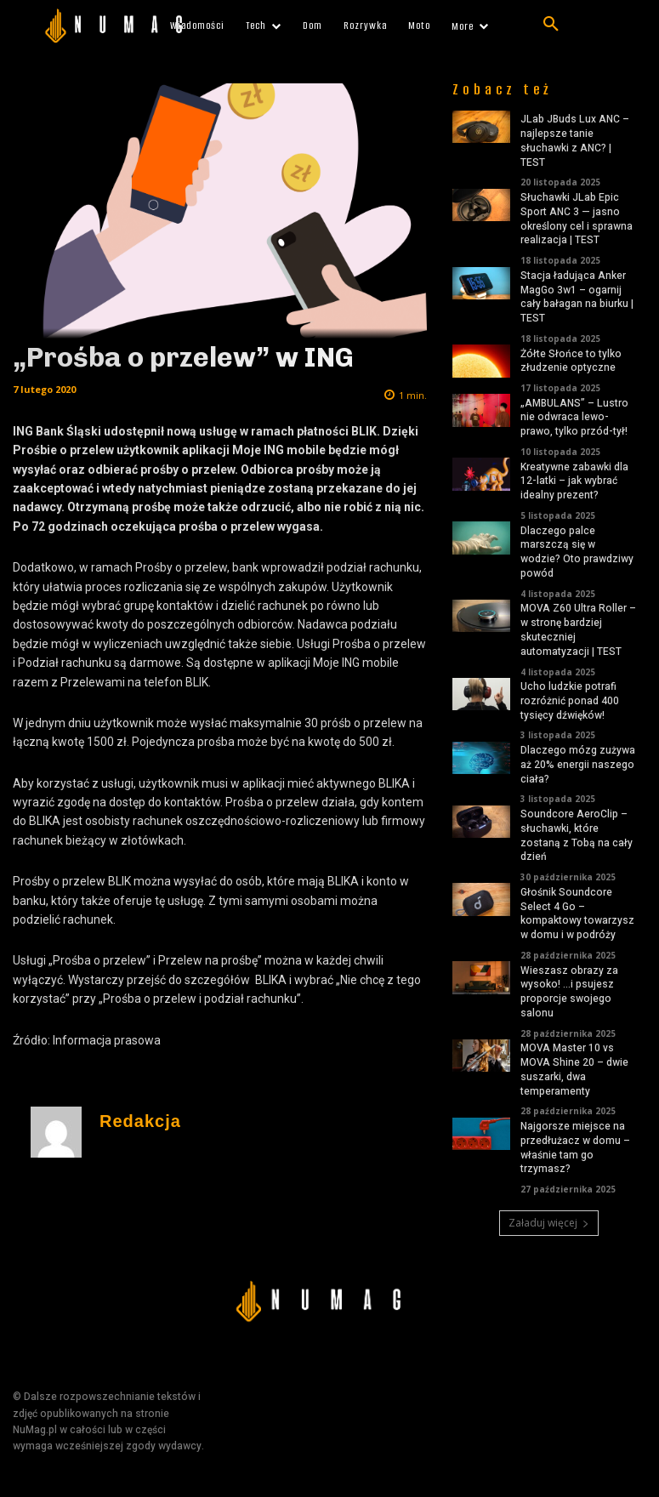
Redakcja (140, 1121)
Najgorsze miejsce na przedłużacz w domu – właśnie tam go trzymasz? (575, 1147)
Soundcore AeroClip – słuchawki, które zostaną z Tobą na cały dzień (576, 835)
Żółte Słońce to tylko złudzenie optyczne (571, 361)
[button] (551, 24)
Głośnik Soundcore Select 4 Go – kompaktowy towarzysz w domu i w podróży (577, 913)
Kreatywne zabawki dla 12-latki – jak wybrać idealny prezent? (574, 481)
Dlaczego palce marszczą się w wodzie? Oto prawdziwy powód (576, 552)
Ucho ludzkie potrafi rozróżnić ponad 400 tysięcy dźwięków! (569, 701)
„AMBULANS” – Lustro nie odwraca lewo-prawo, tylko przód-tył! (574, 418)
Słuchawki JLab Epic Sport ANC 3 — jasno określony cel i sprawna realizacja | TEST (576, 219)
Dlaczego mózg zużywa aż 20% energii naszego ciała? (577, 765)
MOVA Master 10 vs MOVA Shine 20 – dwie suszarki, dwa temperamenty (574, 1069)
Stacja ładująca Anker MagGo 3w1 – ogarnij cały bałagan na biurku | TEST (576, 297)
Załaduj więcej (548, 1222)
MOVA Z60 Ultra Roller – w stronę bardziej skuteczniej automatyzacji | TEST (578, 629)
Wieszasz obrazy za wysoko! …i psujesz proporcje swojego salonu (569, 992)
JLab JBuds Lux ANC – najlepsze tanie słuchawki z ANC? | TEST (574, 140)
